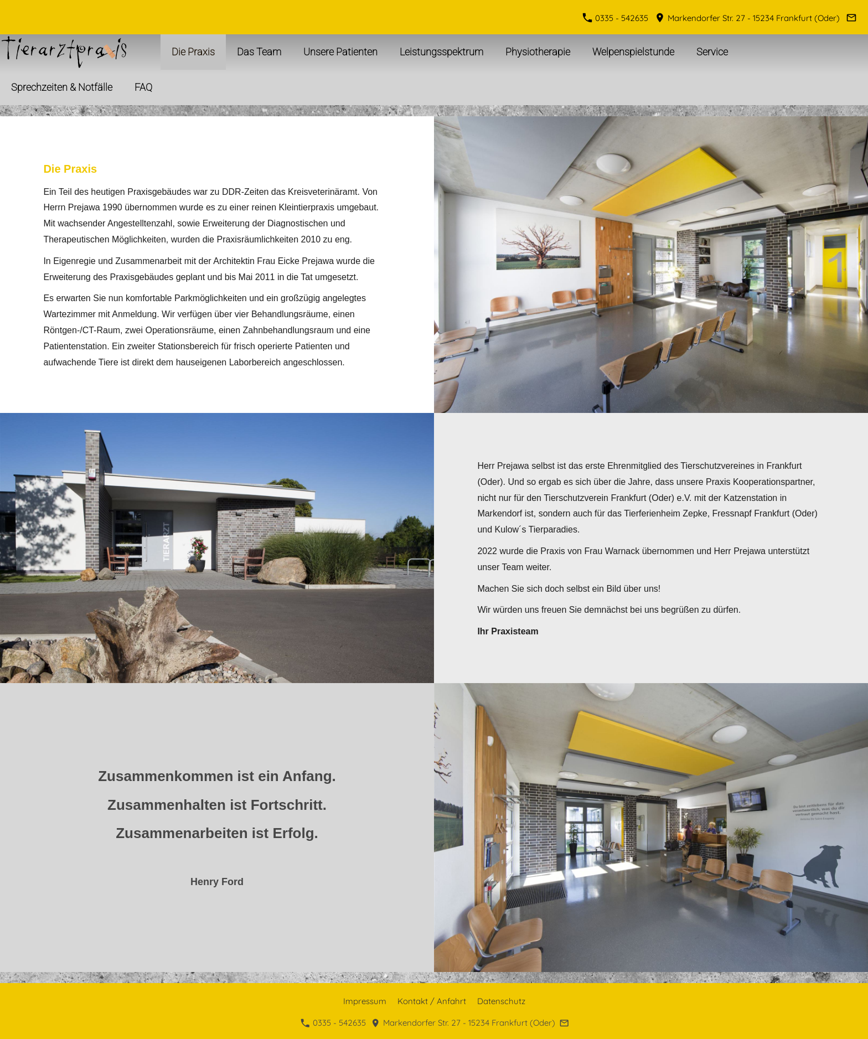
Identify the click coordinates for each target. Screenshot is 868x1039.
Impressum (364, 1001)
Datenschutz (501, 1001)
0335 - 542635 (616, 18)
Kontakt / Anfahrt (431, 1001)
